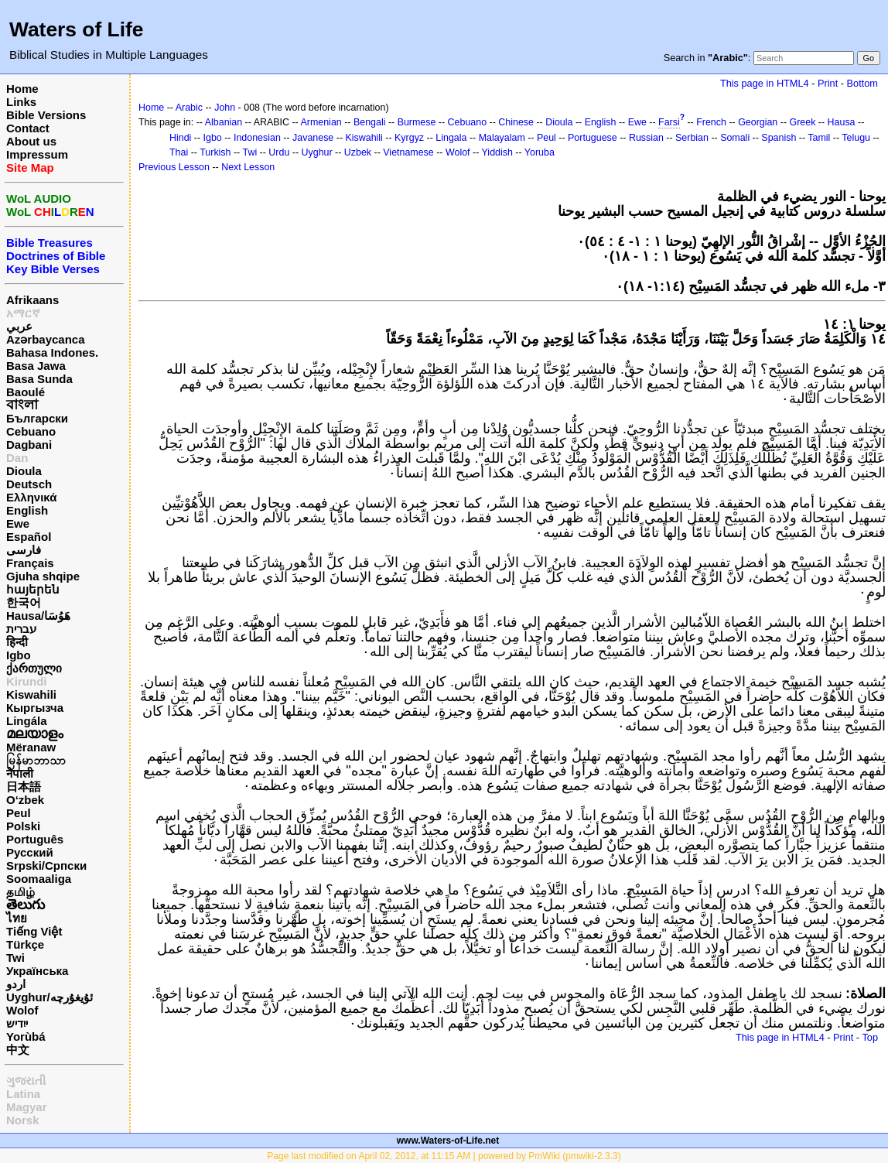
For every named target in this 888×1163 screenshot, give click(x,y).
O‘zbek (25, 799)
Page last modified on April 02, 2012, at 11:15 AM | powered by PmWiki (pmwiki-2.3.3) (443, 1156)
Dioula (24, 470)
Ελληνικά (31, 497)
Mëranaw (31, 747)
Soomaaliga (38, 878)
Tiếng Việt (34, 931)
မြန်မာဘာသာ (36, 760)
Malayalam (502, 137)
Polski (23, 826)
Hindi (180, 137)
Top (870, 1037)
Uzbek (357, 152)
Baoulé (25, 391)
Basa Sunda (39, 378)
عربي (19, 326)
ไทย (16, 918)
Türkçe (25, 944)
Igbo (18, 655)
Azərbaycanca (45, 339)
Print (828, 83)
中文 (17, 1049)
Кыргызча (34, 707)
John (224, 107)
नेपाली (19, 773)
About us (31, 141)
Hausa (842, 122)
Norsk (22, 1120)
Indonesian (257, 137)
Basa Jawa (36, 365)
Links (21, 101)
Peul (18, 812)
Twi (15, 957)
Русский (29, 852)
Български (37, 418)
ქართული (34, 668)
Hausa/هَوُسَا (38, 615)
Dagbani (29, 444)
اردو (16, 983)
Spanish (778, 137)
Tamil (819, 137)
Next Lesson (248, 167)
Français (30, 563)
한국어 (23, 602)
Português (34, 839)
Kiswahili (31, 694)
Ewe (17, 523)
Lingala (450, 137)
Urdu (278, 152)
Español (28, 536)
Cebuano (31, 431)
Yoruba (539, 152)
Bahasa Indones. (52, 352)
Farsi (669, 122)
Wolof (22, 1010)
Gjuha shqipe (43, 576)
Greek (803, 122)
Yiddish (497, 152)
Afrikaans (32, 299)
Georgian (757, 122)
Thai (178, 152)
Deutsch (29, 484)
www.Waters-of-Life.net (448, 1140)
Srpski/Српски (46, 865)
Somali (735, 137)
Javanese (312, 137)
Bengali (369, 122)
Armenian (320, 122)
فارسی (23, 549)
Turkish (215, 152)
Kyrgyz (409, 137)
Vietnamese (408, 152)
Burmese (417, 122)
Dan (17, 457)
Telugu (856, 137)
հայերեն (33, 589)
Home (22, 88)
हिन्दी (17, 641)
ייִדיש (17, 1023)
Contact (28, 128)
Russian (646, 137)
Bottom (862, 83)
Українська (37, 970)
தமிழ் (20, 891)
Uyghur (317, 152)
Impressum (37, 154)
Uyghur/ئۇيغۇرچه (49, 997)
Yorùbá (26, 1036)
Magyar (26, 1106)
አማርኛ (23, 313)
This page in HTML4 (764, 83)
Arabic (189, 107)
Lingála (26, 720)
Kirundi (26, 681)
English (27, 510)
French (711, 122)
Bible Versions (46, 114)
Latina (23, 1093)
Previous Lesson (174, 167)
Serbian (692, 137)
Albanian (223, 122)
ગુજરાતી (26, 1080)
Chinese (516, 122)
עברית (21, 628)
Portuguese (592, 137)
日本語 (23, 786)
